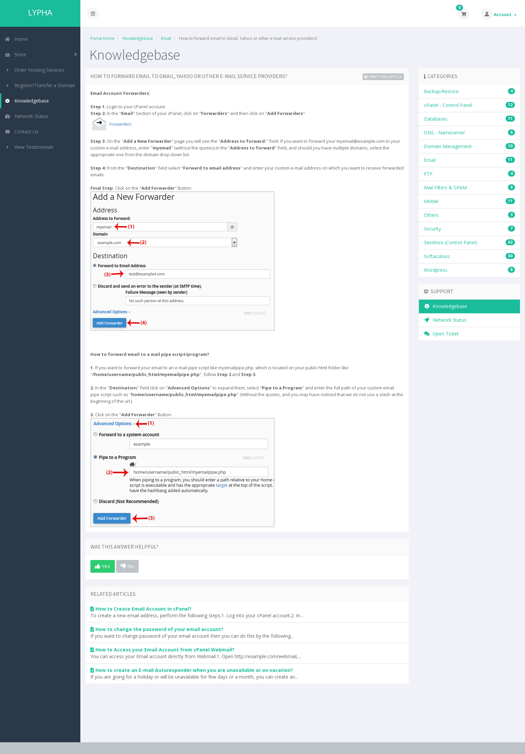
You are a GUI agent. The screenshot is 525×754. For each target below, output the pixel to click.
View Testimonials (29, 147)
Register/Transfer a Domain (40, 85)
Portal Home (102, 38)
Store (15, 54)
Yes (102, 566)
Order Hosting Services (34, 70)
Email (166, 38)
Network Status (26, 116)
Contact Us (22, 131)
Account (505, 14)
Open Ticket (441, 333)
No (127, 566)
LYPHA (40, 12)
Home (16, 39)
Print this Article (383, 76)
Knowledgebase (27, 101)
